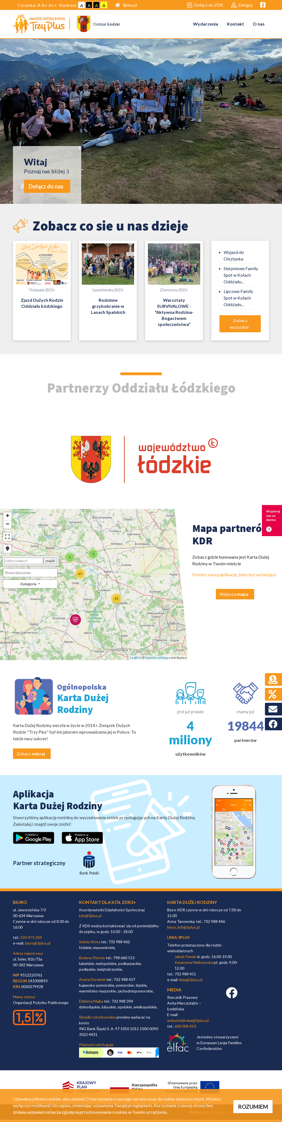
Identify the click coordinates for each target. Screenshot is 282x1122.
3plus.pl (126, 4)
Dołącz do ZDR (205, 5)
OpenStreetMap (156, 660)
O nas (259, 25)
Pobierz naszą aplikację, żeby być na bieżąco (234, 576)
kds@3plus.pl (90, 917)
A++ (52, 5)
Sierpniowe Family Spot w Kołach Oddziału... (241, 277)
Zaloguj (241, 5)
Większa (233, 596)
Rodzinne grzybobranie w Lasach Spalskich (108, 308)
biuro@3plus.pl (37, 945)
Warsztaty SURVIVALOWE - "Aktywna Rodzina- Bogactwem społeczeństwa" (174, 314)
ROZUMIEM (253, 1106)
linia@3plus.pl (190, 981)
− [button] (7, 526)
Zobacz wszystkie (240, 325)
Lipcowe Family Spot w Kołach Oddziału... (238, 299)
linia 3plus (178, 939)
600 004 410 (185, 1028)
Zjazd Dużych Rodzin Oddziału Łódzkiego (42, 305)
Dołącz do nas (46, 188)
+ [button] (7, 518)
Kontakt (235, 25)
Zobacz (31, 755)
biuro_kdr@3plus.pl (183, 929)
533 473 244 (31, 939)
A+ (44, 5)
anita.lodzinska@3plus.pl (188, 1022)
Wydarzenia (205, 25)
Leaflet (135, 660)
